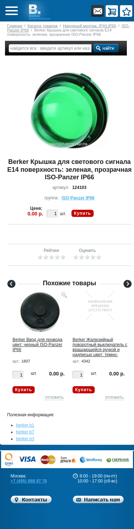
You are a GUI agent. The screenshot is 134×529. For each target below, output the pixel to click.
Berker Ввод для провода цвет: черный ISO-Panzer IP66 (38, 344)
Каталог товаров (43, 26)
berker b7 (25, 432)
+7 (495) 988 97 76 (29, 481)
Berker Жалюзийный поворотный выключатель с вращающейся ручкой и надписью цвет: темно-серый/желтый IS (100, 349)
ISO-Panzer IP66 (77, 197)
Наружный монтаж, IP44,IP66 (89, 26)
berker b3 (25, 438)
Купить (82, 213)
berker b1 (25, 425)
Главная (14, 26)
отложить (54, 397)
